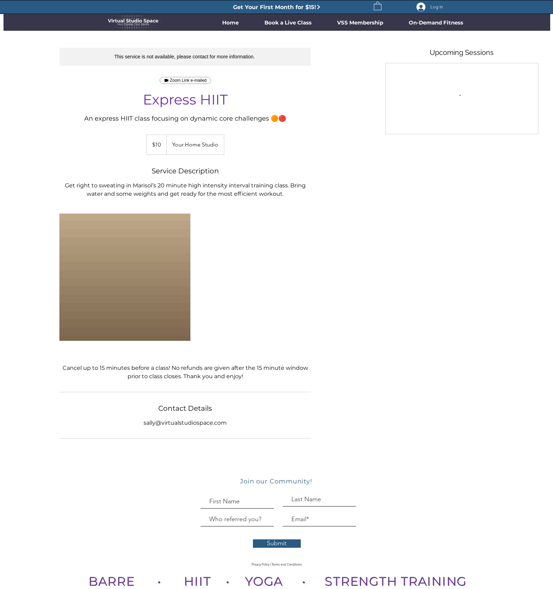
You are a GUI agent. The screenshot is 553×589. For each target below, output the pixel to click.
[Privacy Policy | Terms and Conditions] (277, 564)
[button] (377, 5)
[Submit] (277, 543)
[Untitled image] (124, 278)
